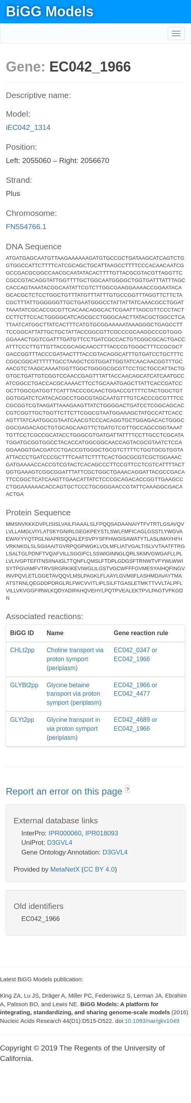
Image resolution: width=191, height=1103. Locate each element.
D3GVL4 (59, 842)
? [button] (127, 789)
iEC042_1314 (28, 127)
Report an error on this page (65, 791)
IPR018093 (101, 833)
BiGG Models (50, 11)
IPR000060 (65, 833)
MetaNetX (65, 869)
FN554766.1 (26, 226)
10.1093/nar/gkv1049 (152, 1020)
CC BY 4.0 (99, 869)
